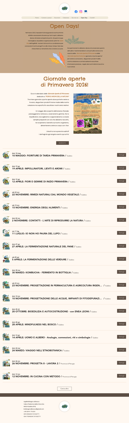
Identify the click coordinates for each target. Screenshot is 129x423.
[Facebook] (76, 12)
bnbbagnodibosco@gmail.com (34, 409)
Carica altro (64, 389)
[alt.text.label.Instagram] (81, 12)
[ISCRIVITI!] (62, 143)
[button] (38, 155)
